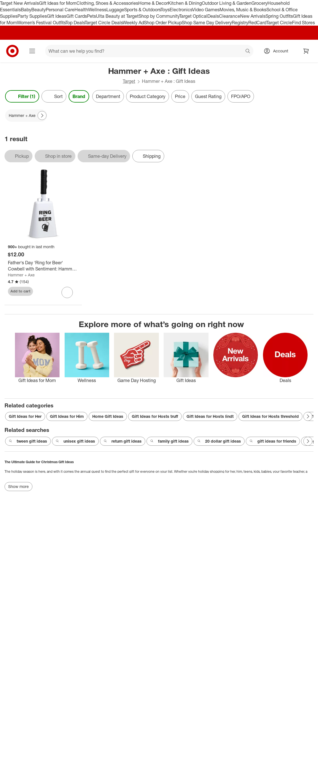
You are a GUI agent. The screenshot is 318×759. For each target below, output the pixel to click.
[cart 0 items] (306, 51)
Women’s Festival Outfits (41, 22)
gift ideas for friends (272, 441)
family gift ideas (169, 441)
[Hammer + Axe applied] (26, 115)
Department (108, 96)
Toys (165, 9)
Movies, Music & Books (243, 9)
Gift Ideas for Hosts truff (155, 416)
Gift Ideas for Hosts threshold (270, 416)
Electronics (181, 9)
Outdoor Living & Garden (226, 3)
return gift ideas (123, 441)
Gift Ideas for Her (25, 416)
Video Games (206, 9)
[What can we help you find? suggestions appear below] (149, 51)
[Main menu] (32, 51)
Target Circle (279, 22)
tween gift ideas (28, 441)
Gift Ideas (56, 16)
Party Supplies (32, 16)
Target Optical (193, 16)
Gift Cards (76, 16)
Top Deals (75, 22)
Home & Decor (153, 3)
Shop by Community (159, 16)
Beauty (38, 9)
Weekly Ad (133, 22)
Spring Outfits (279, 16)
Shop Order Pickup (163, 22)
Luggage (115, 9)
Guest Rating (208, 96)
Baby (26, 9)
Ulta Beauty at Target (117, 16)
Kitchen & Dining (185, 3)
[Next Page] (42, 115)
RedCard (257, 22)
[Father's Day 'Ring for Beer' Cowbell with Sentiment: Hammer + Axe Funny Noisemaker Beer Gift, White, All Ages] (43, 265)
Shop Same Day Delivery (207, 22)
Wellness (97, 9)
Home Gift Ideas (107, 416)
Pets (91, 16)
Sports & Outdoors (142, 9)
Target (129, 81)
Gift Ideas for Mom (57, 3)
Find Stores (303, 22)
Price (180, 96)
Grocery (259, 3)
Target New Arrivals (19, 3)
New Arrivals (253, 16)
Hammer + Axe (21, 274)
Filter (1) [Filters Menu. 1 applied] (22, 96)
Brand (79, 96)
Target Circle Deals (104, 22)
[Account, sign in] (277, 51)
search (248, 51)
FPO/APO (240, 96)
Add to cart (20, 291)
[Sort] (53, 96)
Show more (18, 486)
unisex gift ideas (75, 441)
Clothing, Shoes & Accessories (107, 3)
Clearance (229, 16)
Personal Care (60, 9)
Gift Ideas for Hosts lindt (210, 416)
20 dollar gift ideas (219, 441)
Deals (213, 16)
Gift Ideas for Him (67, 416)
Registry (240, 22)
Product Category (147, 96)
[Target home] (12, 51)
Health (81, 9)
